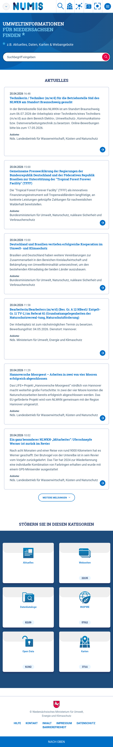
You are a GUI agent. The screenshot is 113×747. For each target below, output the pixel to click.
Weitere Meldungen (57, 497)
